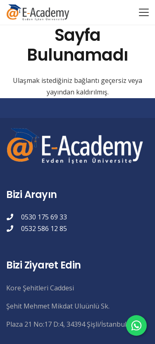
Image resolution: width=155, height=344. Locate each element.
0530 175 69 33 (44, 216)
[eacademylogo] (39, 12)
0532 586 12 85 (44, 228)
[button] (144, 12)
